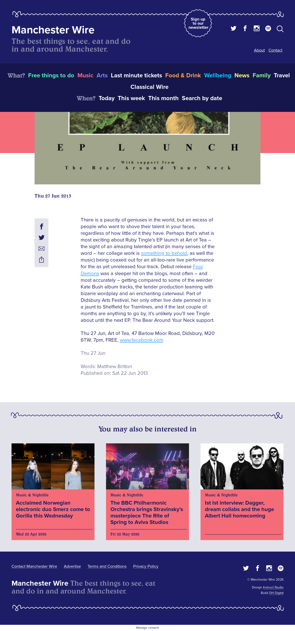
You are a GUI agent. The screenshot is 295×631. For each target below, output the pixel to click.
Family (262, 75)
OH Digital (276, 593)
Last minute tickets (136, 75)
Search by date (202, 98)
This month (163, 98)
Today (107, 98)
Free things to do (51, 75)
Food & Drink (183, 75)
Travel (282, 75)
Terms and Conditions (107, 566)
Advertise (72, 566)
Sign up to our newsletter (198, 23)
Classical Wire (149, 87)
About (259, 50)
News (241, 75)
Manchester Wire (53, 30)
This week (131, 98)
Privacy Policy (145, 566)
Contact (275, 50)
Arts (102, 75)
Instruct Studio (273, 587)
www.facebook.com (141, 340)
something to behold (164, 253)
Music (85, 75)
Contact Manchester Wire (34, 566)
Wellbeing (217, 75)
